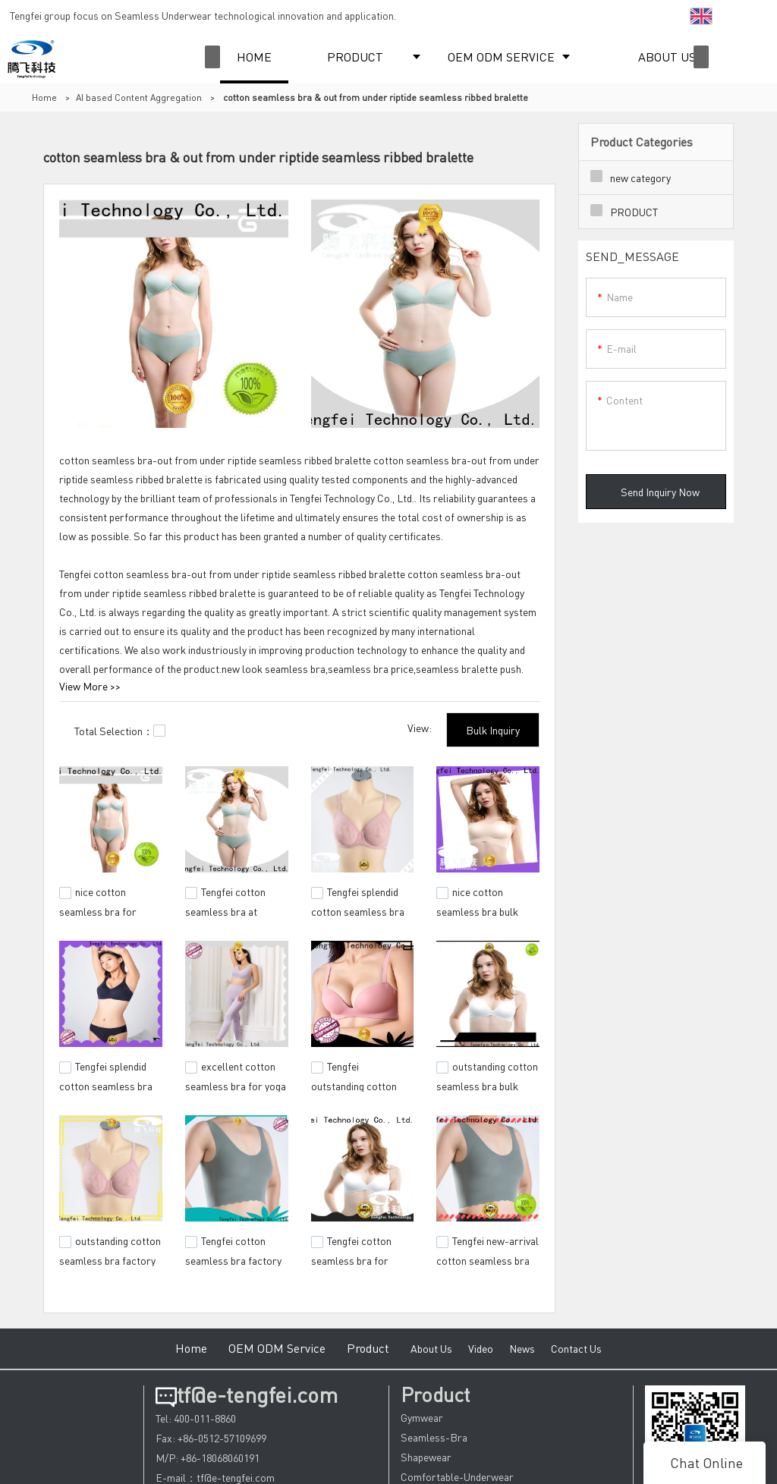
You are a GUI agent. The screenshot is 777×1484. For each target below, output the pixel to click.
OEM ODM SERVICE (501, 56)
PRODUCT (355, 56)
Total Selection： (119, 730)
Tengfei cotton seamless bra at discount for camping (232, 909)
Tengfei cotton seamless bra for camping (351, 1258)
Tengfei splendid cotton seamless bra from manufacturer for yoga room (106, 1091)
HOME (254, 56)
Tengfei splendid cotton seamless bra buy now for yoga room (357, 917)
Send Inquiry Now (660, 491)
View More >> (90, 686)
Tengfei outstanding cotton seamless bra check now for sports (356, 1091)
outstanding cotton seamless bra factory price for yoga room (110, 1258)
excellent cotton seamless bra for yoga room (235, 1083)
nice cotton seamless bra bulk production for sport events (483, 917)
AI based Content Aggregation (139, 97)
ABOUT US (667, 56)
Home (44, 97)
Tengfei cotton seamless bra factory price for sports (233, 1258)
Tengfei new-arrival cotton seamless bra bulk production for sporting (487, 1265)
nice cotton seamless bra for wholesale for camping (110, 909)
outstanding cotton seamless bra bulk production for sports (487, 1083)
